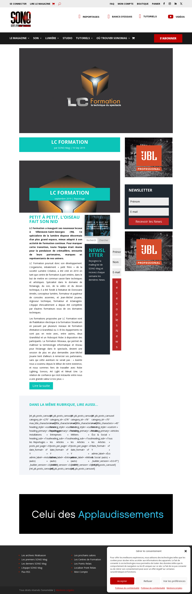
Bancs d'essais (122, 16)
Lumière (50, 38)
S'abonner (168, 38)
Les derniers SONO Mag (33, 563)
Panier (156, 4)
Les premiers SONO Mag (34, 559)
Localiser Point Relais (85, 567)
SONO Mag (64, 147)
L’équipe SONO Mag (31, 567)
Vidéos (180, 16)
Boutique (143, 4)
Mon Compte (125, 4)
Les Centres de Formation (87, 559)
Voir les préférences (174, 581)
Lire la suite (41, 386)
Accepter (122, 581)
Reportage (79, 198)
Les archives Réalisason (33, 555)
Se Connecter (18, 4)
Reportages (91, 16)
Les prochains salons (85, 555)
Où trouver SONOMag (111, 38)
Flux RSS (25, 571)
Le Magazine (18, 38)
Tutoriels (83, 38)
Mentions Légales (174, 588)
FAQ (112, 4)
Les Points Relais (83, 563)
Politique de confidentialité (127, 588)
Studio (67, 38)
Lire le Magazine (40, 4)
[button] (185, 551)
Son (36, 38)
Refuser (148, 581)
